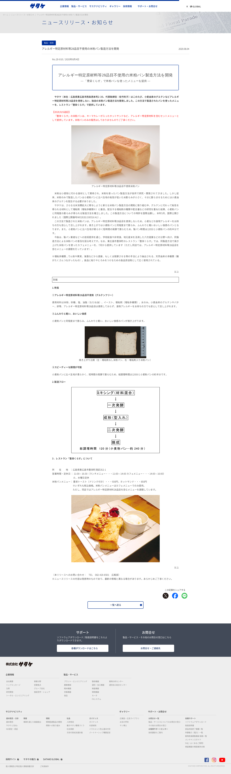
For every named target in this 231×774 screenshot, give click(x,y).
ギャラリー (115, 6)
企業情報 (64, 6)
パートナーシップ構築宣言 (99, 732)
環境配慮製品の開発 (54, 722)
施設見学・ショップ (42, 692)
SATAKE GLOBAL (51, 759)
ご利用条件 (44, 766)
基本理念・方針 (12, 718)
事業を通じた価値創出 (32, 722)
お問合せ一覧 (153, 718)
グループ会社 (39, 688)
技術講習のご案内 (155, 732)
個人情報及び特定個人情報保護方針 (20, 766)
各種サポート (190, 718)
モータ (94, 695)
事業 (25, 718)
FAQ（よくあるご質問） (194, 743)
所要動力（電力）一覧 (194, 732)
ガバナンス (93, 718)
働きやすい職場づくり (75, 725)
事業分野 (37, 681)
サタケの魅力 (29, 759)
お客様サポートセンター (158, 729)
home (56, 6)
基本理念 (9, 722)
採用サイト (11, 759)
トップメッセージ (13, 685)
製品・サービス (79, 6)
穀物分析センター (116, 681)
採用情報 (127, 6)
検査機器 (95, 688)
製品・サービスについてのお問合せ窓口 (164, 722)
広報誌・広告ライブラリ (129, 718)
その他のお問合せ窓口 (157, 725)
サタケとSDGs (12, 725)
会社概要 (9, 681)
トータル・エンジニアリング (17, 695)
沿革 (8, 688)
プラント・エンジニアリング (75, 681)
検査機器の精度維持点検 (195, 747)
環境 (48, 718)
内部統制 (92, 725)
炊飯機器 (67, 692)
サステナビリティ (98, 6)
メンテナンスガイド (193, 740)
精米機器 (67, 688)
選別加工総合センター (118, 685)
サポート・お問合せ (147, 6)
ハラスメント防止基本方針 (99, 729)
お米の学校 (124, 722)
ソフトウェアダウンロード (195, 722)
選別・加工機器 (98, 685)
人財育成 (70, 722)
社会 (68, 718)
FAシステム (96, 699)
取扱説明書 (189, 725)
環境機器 (95, 692)
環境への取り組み (53, 725)
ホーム (5, 15)
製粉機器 (95, 681)
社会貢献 (70, 729)
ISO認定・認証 (12, 729)
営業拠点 (37, 685)
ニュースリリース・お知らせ (22, 15)
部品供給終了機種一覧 (194, 729)
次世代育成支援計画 (75, 732)
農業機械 (67, 685)
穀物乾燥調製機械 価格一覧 (196, 736)
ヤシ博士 (123, 725)
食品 (66, 695)
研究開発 (9, 692)
